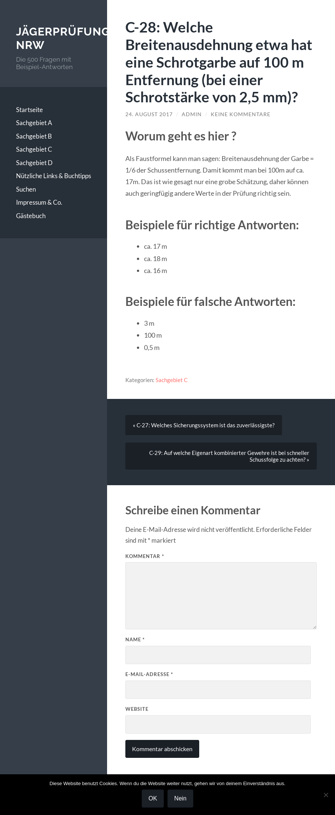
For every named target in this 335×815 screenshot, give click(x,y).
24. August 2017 (149, 114)
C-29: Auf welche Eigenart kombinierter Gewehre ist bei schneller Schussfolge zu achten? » (229, 456)
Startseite (29, 110)
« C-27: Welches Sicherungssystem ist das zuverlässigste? (204, 425)
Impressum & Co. (39, 202)
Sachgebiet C (34, 149)
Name (135, 639)
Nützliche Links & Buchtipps (53, 176)
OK (152, 798)
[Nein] (325, 795)
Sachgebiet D (34, 163)
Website (136, 709)
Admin (192, 114)
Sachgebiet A (34, 123)
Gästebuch (31, 216)
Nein (180, 798)
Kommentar (144, 556)
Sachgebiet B (34, 136)
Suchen (26, 189)
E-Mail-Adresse (149, 674)
